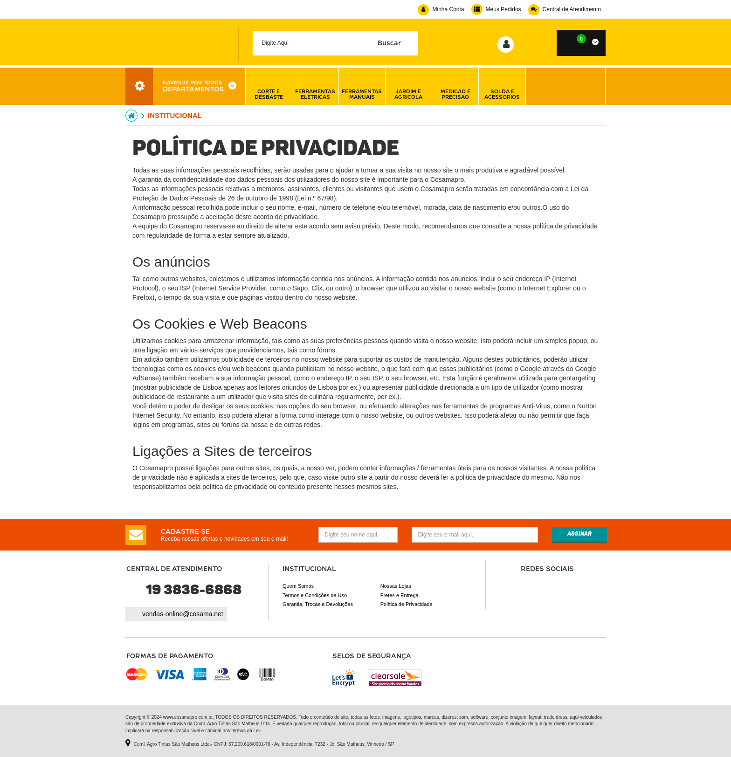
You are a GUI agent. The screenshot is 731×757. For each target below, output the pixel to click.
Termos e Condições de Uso (315, 595)
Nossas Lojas (395, 586)
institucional (175, 115)
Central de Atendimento (564, 9)
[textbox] (336, 43)
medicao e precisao (455, 86)
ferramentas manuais (362, 86)
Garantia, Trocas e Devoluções (318, 604)
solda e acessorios (502, 86)
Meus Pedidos (496, 9)
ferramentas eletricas (315, 86)
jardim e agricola (408, 86)
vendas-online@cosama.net (182, 614)
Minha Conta (441, 9)
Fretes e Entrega (399, 595)
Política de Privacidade (406, 604)
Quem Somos (298, 586)
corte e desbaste (269, 86)
